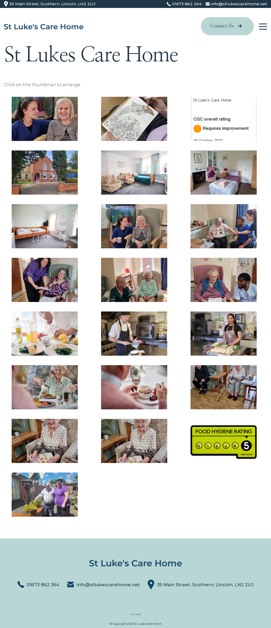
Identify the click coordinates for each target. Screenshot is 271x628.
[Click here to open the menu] (263, 27)
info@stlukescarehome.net (103, 584)
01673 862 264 (38, 584)
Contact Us (226, 26)
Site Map (135, 614)
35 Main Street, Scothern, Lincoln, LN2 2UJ (50, 4)
